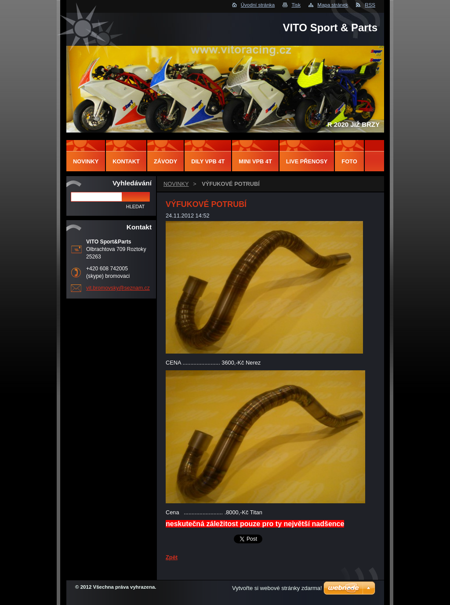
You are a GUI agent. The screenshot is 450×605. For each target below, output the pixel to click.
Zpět (172, 557)
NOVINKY (176, 184)
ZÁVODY (165, 161)
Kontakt (126, 161)
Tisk (296, 4)
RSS (370, 4)
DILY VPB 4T (208, 161)
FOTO (349, 161)
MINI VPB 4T (255, 161)
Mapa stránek (332, 4)
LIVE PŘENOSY (307, 161)
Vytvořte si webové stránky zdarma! (277, 588)
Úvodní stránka (258, 4)
